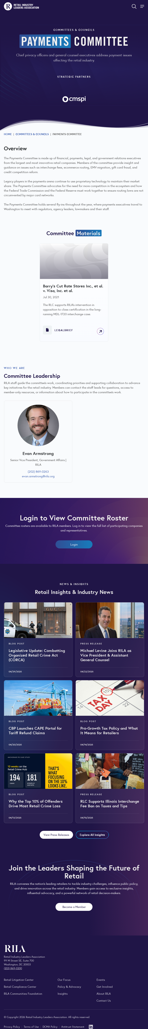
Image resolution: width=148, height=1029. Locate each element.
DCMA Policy (50, 1026)
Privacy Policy (12, 1026)
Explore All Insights (92, 834)
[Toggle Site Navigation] (142, 6)
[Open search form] (134, 6)
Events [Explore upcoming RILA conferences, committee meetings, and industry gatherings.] (101, 979)
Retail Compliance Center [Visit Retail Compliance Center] (20, 986)
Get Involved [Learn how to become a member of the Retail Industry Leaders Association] (105, 986)
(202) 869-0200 (13, 968)
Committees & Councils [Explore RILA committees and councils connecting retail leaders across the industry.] (32, 134)
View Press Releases (56, 834)
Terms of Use (32, 1026)
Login (74, 544)
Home (8, 134)
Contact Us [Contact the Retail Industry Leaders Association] (104, 1000)
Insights (63, 993)
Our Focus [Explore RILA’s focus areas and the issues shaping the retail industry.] (64, 979)
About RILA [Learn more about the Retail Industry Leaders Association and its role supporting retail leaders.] (104, 993)
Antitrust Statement (72, 1026)
